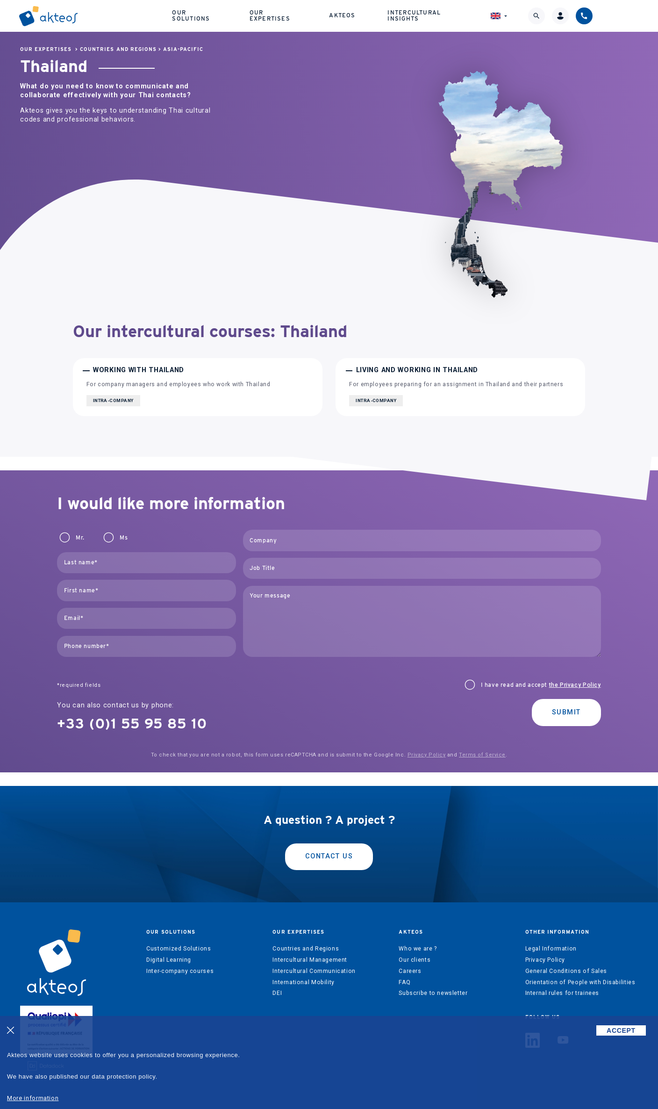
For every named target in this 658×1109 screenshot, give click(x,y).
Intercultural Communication (314, 971)
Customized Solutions (178, 948)
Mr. (80, 537)
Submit (566, 712)
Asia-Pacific (183, 49)
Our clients (414, 960)
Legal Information (551, 948)
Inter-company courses (180, 971)
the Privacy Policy (575, 685)
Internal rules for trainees (562, 993)
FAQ (404, 982)
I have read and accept (541, 685)
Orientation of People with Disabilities (580, 982)
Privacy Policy (427, 755)
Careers (410, 971)
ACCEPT (621, 1030)
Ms (124, 537)
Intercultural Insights (464, 13)
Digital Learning (168, 960)
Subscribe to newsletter (433, 993)
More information (32, 1098)
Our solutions (228, 13)
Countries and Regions (118, 49)
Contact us (329, 856)
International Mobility (303, 982)
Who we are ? (417, 948)
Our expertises (310, 13)
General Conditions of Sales (566, 971)
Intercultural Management (309, 960)
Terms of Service (482, 755)
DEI (277, 993)
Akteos (380, 13)
